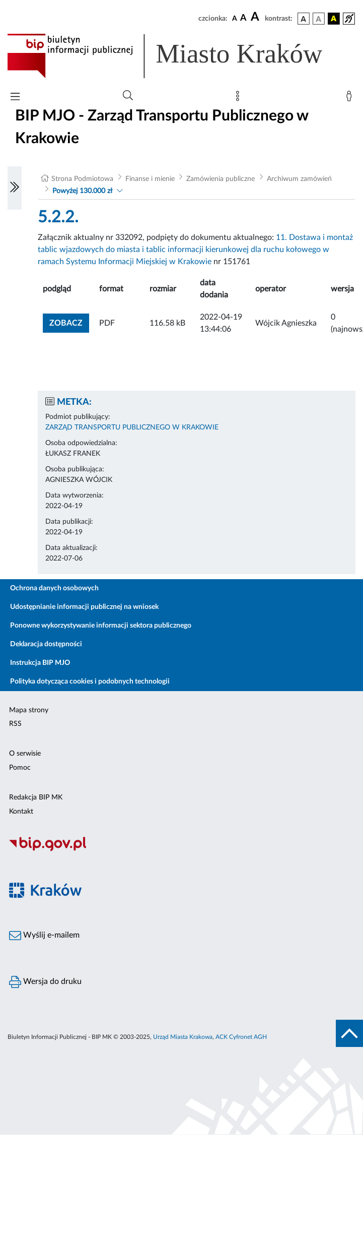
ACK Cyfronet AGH (241, 1037)
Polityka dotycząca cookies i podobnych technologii (90, 681)
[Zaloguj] (350, 98)
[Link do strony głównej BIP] (179, 56)
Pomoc (20, 767)
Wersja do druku (45, 982)
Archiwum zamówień (299, 178)
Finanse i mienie (150, 178)
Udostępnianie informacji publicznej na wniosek (84, 606)
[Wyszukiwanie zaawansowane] (128, 96)
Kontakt (21, 811)
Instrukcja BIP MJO (40, 662)
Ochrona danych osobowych (54, 588)
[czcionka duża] (256, 17)
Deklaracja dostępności (46, 644)
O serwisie (25, 753)
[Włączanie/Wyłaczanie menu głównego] (15, 97)
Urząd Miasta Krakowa (182, 1037)
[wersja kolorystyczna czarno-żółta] (333, 18)
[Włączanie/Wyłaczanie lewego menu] (15, 188)
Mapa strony (28, 710)
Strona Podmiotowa (82, 178)
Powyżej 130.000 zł (82, 191)
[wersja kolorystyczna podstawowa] (303, 18)
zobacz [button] (69, 322)
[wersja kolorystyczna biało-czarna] (318, 18)
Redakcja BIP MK (35, 797)
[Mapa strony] (240, 98)
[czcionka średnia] (243, 18)
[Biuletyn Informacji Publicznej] (181, 850)
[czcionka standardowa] (234, 18)
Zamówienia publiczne (220, 178)
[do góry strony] (349, 1033)
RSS (15, 723)
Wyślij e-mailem (44, 936)
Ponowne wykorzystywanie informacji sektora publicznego (100, 625)
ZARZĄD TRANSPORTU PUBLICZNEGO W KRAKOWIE (132, 427)
